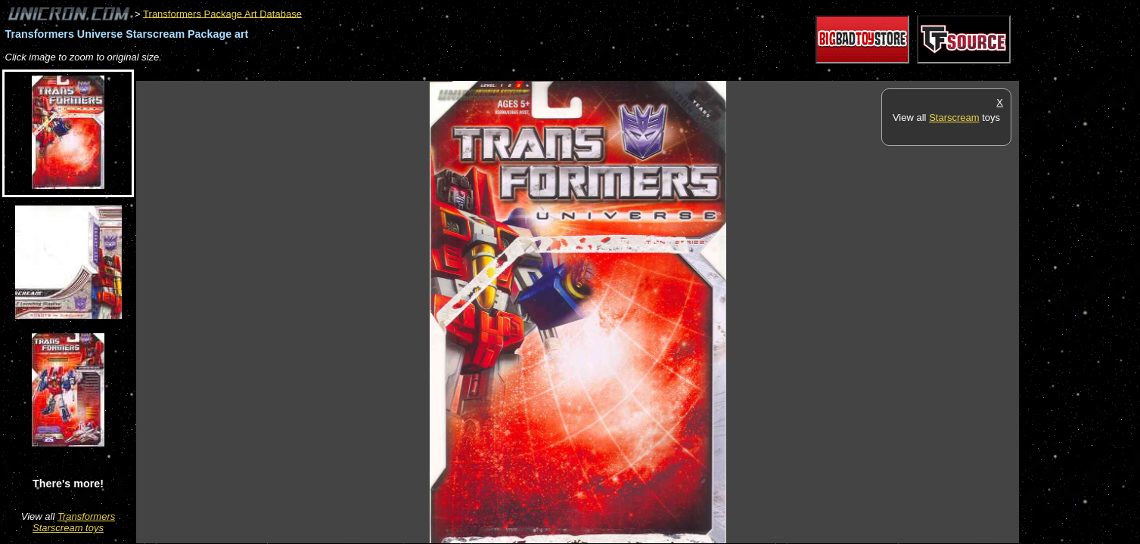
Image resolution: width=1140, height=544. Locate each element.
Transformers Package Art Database (222, 13)
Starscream (954, 117)
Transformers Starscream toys (74, 522)
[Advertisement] (411, 73)
